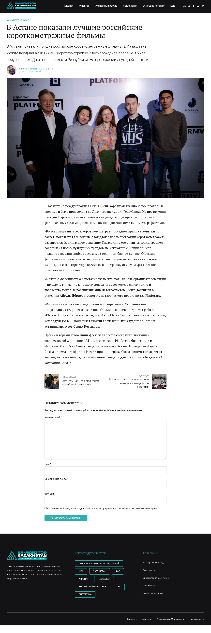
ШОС (81, 571)
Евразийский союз (18, 19)
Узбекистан (99, 571)
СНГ (119, 586)
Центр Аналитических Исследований (99, 563)
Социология (130, 5)
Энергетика (85, 594)
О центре (84, 5)
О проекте (131, 619)
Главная (68, 5)
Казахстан (104, 579)
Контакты (147, 619)
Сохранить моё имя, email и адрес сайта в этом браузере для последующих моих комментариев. (102, 508)
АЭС (118, 571)
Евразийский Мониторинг (156, 578)
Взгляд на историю (154, 5)
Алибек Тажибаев (28, 68)
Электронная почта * (56, 478)
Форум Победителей (153, 593)
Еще (172, 5)
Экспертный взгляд (106, 5)
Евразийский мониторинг (93, 586)
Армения (83, 579)
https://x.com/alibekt (31, 71)
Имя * (48, 464)
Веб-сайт (50, 493)
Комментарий (53, 417)
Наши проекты (150, 585)
